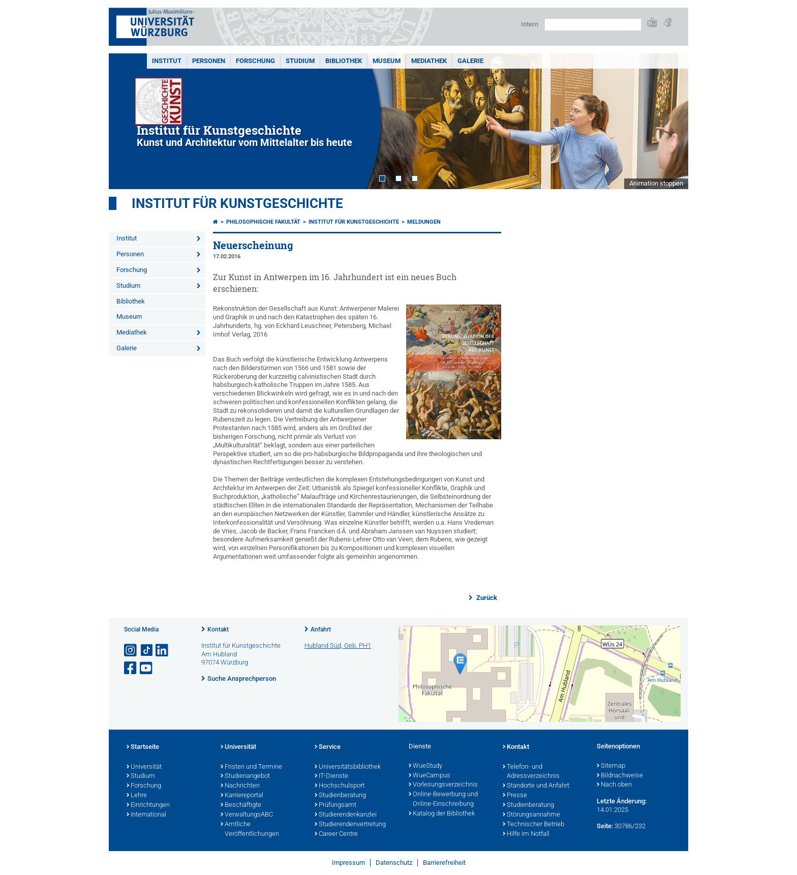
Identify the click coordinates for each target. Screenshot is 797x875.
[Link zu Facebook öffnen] (131, 668)
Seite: (605, 826)
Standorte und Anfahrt (536, 786)
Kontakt (218, 629)
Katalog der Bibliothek (442, 814)
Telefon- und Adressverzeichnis (531, 772)
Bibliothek (343, 61)
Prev (126, 121)
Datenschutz (394, 862)
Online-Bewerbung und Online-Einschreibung (443, 799)
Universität (144, 767)
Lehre (137, 795)
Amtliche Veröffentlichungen (250, 829)
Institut (166, 61)
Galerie (470, 61)
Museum (387, 61)
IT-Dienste (331, 776)
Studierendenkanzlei (346, 815)
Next (670, 121)
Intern (529, 24)
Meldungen (424, 222)
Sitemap (611, 766)
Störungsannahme (531, 815)
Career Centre (336, 834)
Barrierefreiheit (444, 862)
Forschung (255, 61)
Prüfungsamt (335, 805)
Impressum (348, 862)
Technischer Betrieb (533, 824)
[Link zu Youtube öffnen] (147, 668)
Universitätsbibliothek (348, 767)
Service (328, 747)
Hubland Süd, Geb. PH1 (337, 645)
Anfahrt (321, 629)
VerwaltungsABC (247, 815)
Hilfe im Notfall (526, 834)
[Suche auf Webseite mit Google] (593, 25)
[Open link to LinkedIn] (163, 650)
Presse (515, 795)
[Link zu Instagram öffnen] (131, 650)
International (146, 815)
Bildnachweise (620, 775)
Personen (208, 61)
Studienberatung (340, 795)
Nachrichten (240, 786)
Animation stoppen (656, 183)
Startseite (143, 747)
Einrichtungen (148, 805)
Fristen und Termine (251, 767)
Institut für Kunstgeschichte (237, 203)
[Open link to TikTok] (147, 650)
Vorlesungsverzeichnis (443, 785)
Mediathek (429, 61)
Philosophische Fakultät (263, 222)
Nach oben (614, 785)
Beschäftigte (241, 805)
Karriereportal (242, 795)
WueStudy (425, 766)
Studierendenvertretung (350, 824)
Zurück (486, 597)
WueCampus (429, 775)
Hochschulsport (339, 786)
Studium (300, 61)
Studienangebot (245, 776)
